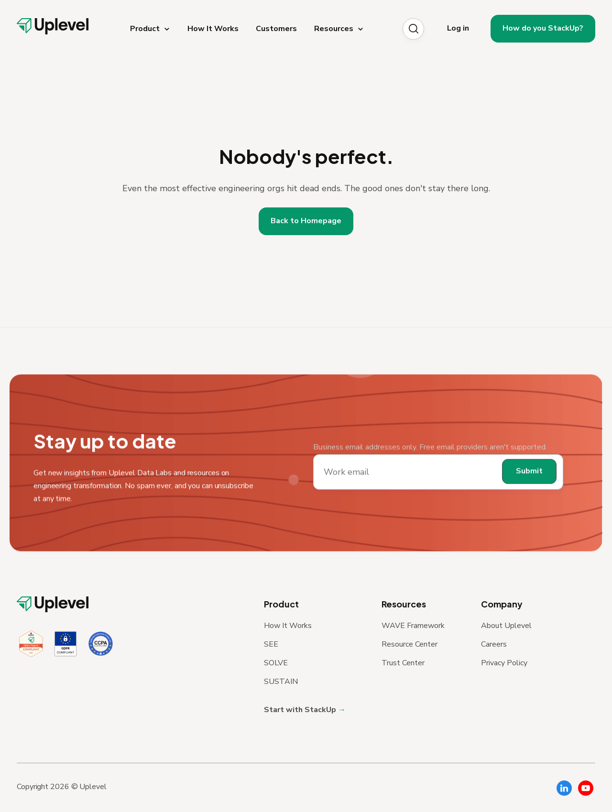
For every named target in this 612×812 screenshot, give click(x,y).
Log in (458, 28)
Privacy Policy (504, 663)
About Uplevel (506, 625)
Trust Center (403, 663)
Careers (494, 644)
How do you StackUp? (543, 28)
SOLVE (276, 663)
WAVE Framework (413, 625)
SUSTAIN (281, 681)
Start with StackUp (301, 709)
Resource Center (409, 644)
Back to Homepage (306, 221)
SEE (271, 644)
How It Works (288, 625)
